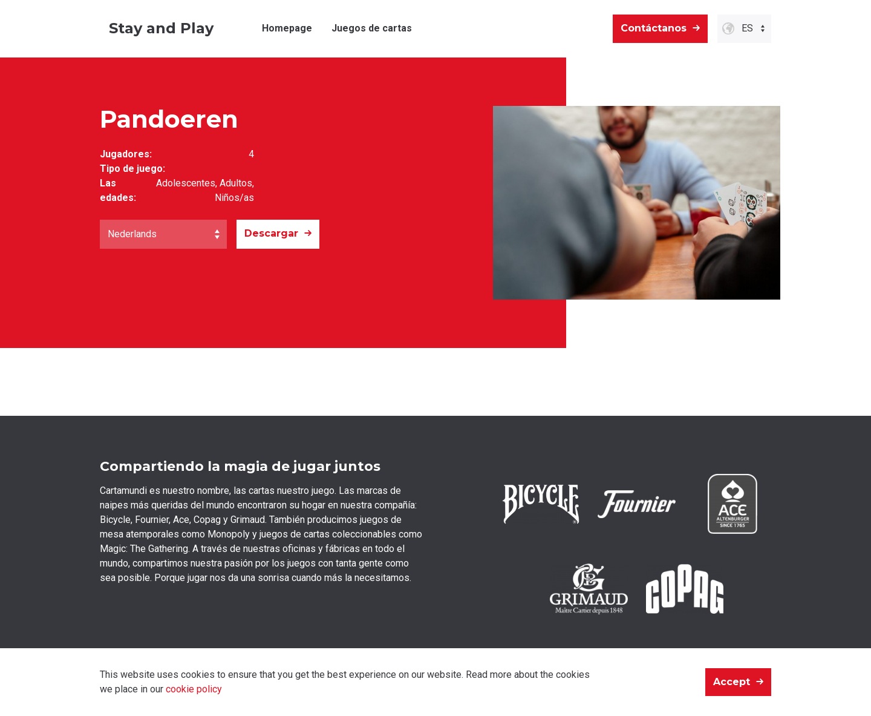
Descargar (271, 233)
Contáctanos (654, 28)
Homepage (287, 28)
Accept (731, 682)
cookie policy (194, 689)
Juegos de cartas (371, 28)
